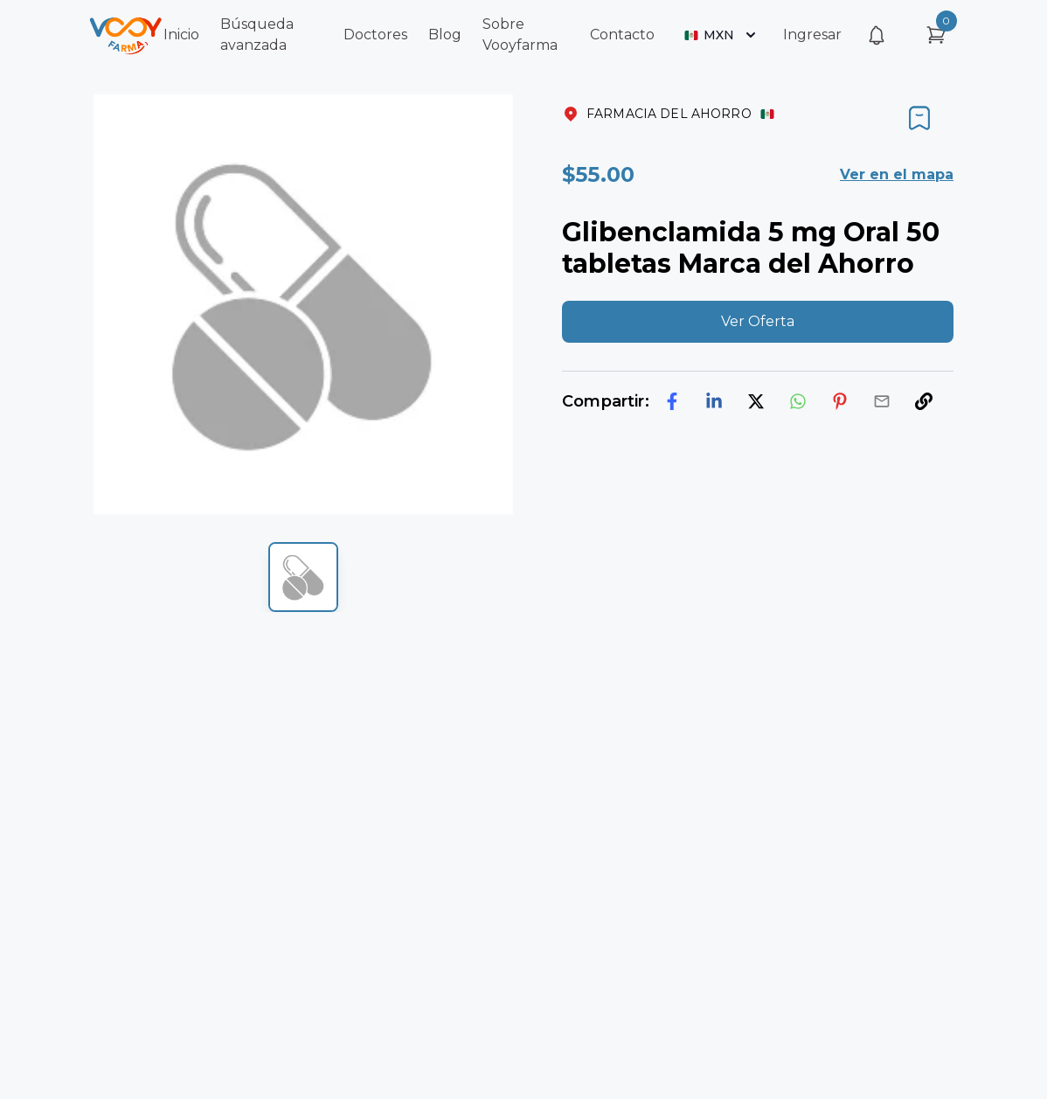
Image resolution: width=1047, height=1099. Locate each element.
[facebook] (672, 401)
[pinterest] (840, 401)
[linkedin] (714, 401)
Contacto (622, 34)
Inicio (181, 34)
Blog (444, 34)
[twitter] (756, 401)
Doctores (375, 34)
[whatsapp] (798, 401)
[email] (882, 401)
